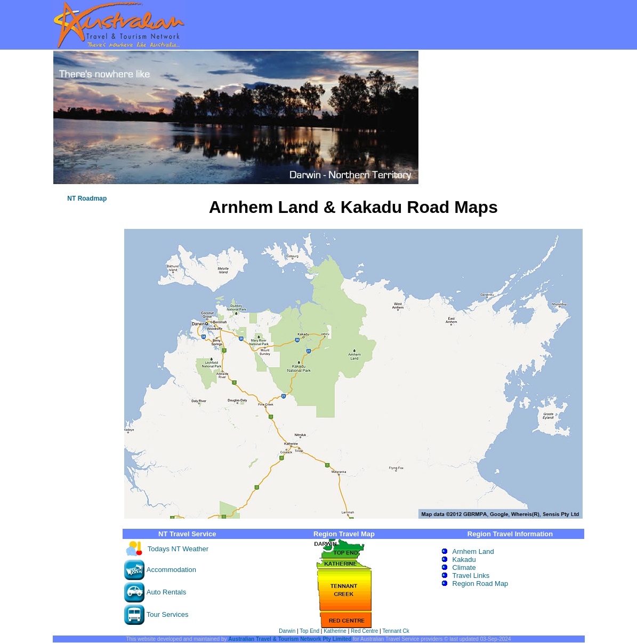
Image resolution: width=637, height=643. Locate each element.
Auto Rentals (166, 592)
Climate (464, 567)
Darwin (287, 631)
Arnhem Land (473, 551)
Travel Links (471, 575)
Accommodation (171, 570)
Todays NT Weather (178, 549)
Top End (309, 631)
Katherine (335, 631)
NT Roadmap (87, 198)
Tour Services (168, 614)
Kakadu (464, 559)
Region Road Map (481, 584)
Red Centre (364, 631)
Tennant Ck (395, 631)
